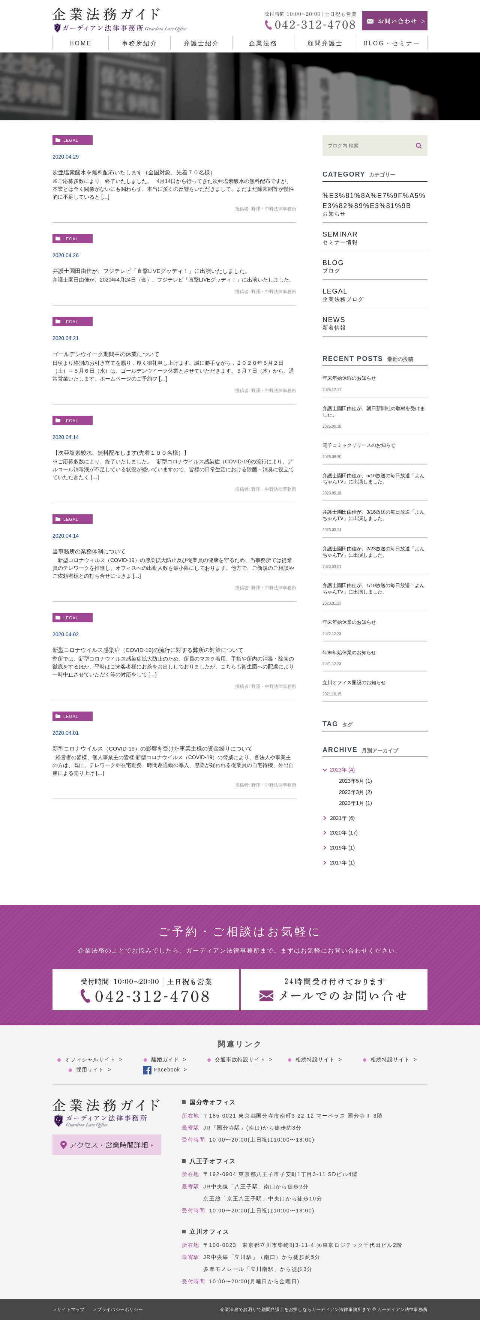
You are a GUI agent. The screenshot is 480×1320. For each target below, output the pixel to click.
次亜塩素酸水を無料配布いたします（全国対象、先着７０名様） (134, 172)
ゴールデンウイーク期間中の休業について (105, 354)
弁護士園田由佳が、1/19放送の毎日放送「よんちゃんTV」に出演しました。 (373, 589)
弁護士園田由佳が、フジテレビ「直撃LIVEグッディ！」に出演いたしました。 (151, 271)
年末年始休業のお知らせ (349, 622)
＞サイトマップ (68, 1309)
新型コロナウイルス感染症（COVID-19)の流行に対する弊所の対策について (147, 650)
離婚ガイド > (168, 1059)
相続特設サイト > (319, 1059)
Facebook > (170, 1070)
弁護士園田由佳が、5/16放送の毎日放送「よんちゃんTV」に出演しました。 (373, 479)
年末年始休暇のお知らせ (349, 378)
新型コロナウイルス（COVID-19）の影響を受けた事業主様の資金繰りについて (152, 748)
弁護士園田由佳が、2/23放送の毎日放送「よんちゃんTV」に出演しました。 (373, 552)
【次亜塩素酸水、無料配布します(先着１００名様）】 (120, 452)
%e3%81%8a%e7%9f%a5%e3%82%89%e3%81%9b (375, 204)
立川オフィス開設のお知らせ (354, 682)
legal (70, 140)
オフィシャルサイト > (94, 1059)
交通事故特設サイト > (244, 1059)
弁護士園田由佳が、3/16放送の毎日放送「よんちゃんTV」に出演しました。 (373, 515)
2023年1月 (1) (355, 803)
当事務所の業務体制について (89, 551)
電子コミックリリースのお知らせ (359, 445)
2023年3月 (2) (355, 792)
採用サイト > (93, 1070)
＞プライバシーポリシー (118, 1309)
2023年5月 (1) (355, 781)
